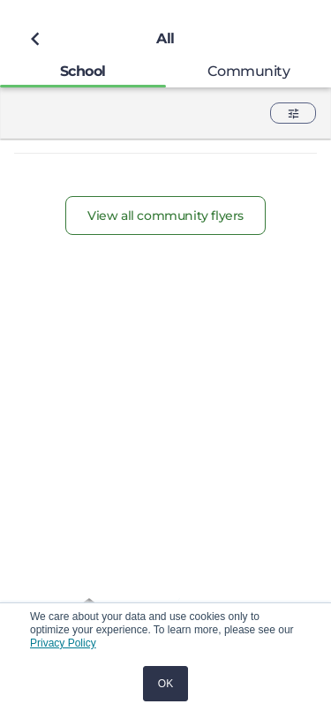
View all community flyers (165, 215)
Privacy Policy (63, 643)
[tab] (83, 71)
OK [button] (165, 683)
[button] (293, 113)
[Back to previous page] (35, 39)
